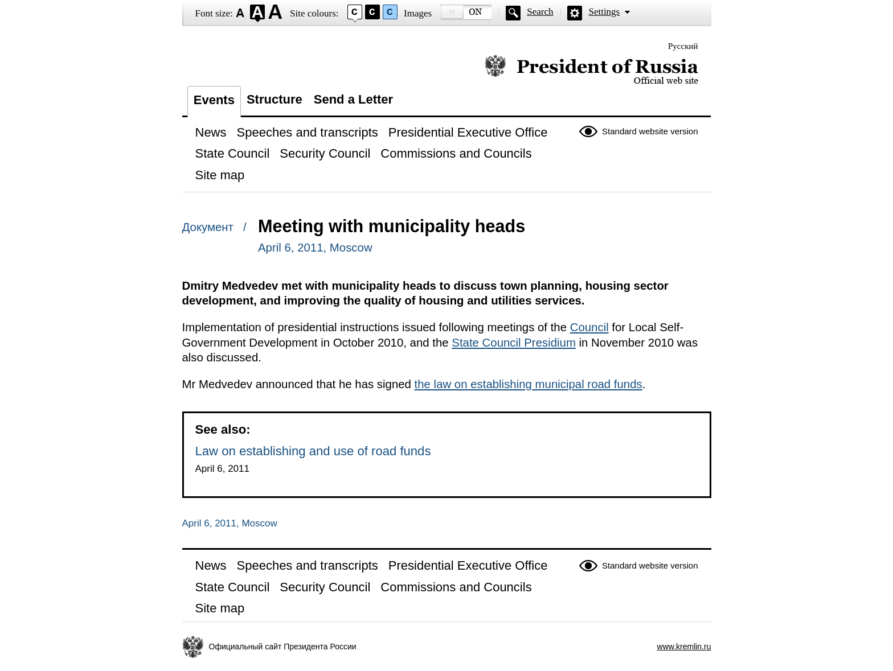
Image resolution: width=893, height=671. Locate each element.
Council (589, 327)
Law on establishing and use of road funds (313, 451)
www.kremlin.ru (684, 646)
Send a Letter (353, 99)
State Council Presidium (514, 342)
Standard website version (650, 131)
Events (214, 100)
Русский (683, 46)
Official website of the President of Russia (591, 69)
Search (540, 11)
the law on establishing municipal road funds (528, 384)
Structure (274, 99)
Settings (604, 11)
